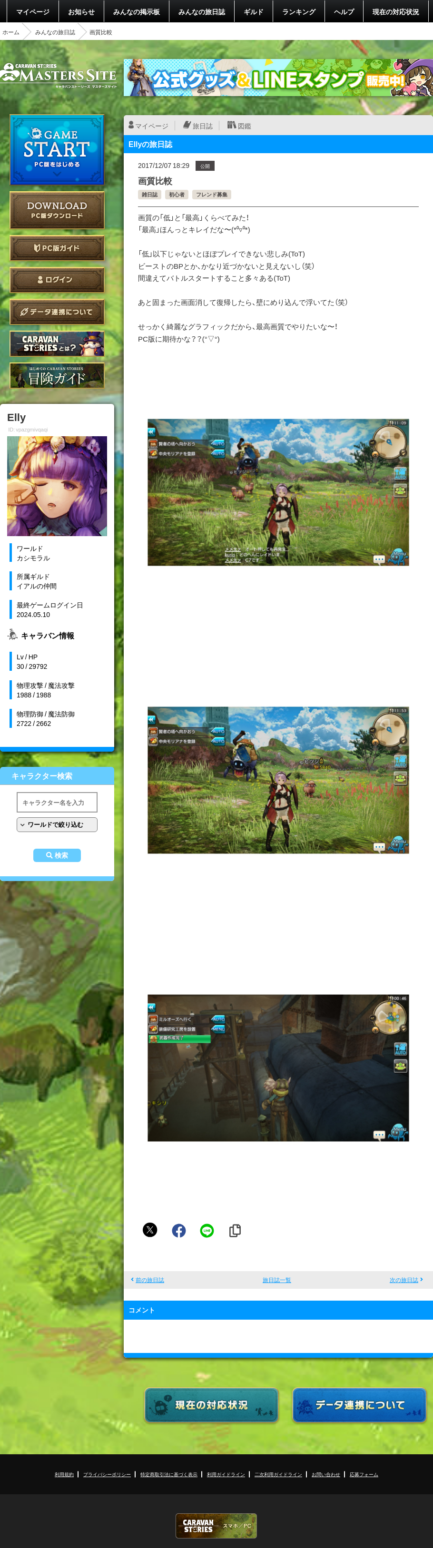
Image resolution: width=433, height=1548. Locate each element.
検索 (61, 855)
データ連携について (57, 312)
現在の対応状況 (396, 11)
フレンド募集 (211, 194)
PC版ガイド (57, 248)
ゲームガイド (57, 376)
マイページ (32, 11)
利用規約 (64, 1474)
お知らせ (81, 11)
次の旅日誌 (404, 1279)
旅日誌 (203, 125)
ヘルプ (344, 11)
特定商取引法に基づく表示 (168, 1474)
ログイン (57, 280)
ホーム (11, 32)
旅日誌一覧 (277, 1279)
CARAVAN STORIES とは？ (57, 344)
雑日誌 (149, 194)
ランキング (298, 11)
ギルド (254, 11)
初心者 (177, 194)
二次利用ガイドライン (278, 1474)
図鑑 (244, 125)
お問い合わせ (326, 1474)
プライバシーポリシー (107, 1474)
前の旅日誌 (150, 1279)
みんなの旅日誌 (201, 11)
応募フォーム (364, 1474)
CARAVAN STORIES (216, 1525)
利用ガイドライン (226, 1474)
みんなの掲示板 (136, 11)
